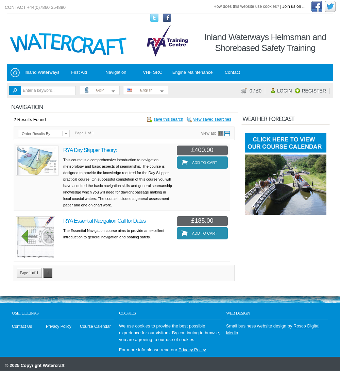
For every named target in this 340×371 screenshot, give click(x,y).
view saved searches (212, 119)
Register (314, 91)
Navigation (115, 72)
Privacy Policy (58, 326)
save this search (168, 119)
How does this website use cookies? (246, 6)
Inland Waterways (42, 72)
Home (15, 73)
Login (284, 91)
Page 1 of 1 (29, 272)
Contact (232, 72)
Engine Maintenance (192, 72)
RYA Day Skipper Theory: (90, 150)
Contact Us (22, 326)
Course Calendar (95, 326)
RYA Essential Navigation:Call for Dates (104, 221)
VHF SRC (152, 72)
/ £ (255, 91)
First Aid (79, 72)
